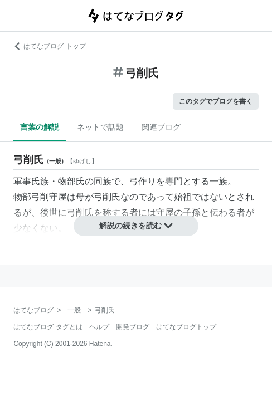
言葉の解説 (39, 127)
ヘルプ (99, 327)
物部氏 (71, 181)
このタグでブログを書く (215, 101)
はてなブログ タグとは (47, 327)
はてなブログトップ (186, 327)
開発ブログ (132, 327)
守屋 (165, 212)
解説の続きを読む (136, 225)
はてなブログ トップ (49, 46)
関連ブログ (161, 127)
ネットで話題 (100, 127)
